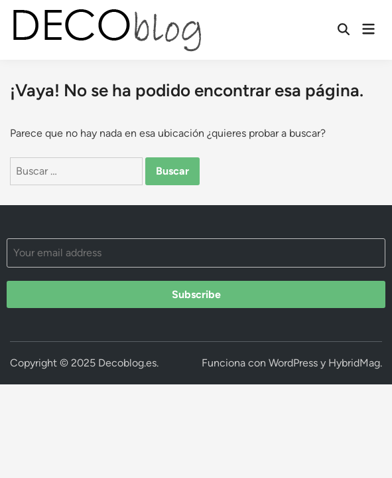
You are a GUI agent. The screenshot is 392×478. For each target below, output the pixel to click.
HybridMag (354, 363)
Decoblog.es (127, 363)
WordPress (293, 363)
